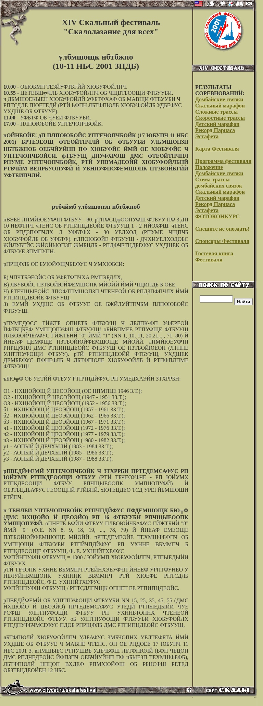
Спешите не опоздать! (222, 229)
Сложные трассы (216, 112)
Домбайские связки (219, 99)
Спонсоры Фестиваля (222, 241)
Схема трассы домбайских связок (218, 183)
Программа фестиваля (223, 161)
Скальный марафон (220, 105)
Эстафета (206, 136)
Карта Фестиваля (217, 149)
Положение (209, 167)
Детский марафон (217, 124)
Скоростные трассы (220, 118)
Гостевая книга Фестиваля (214, 256)
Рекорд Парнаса (215, 130)
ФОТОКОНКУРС (217, 216)
